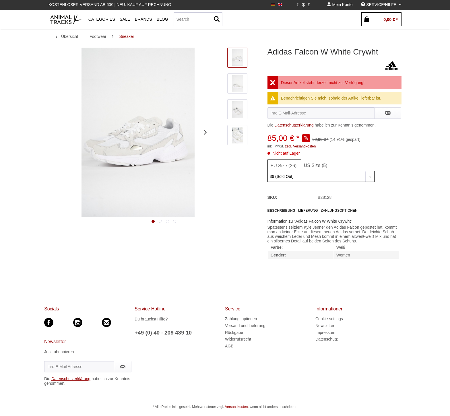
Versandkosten (236, 407)
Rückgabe (234, 332)
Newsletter (324, 325)
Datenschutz (326, 339)
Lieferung (308, 211)
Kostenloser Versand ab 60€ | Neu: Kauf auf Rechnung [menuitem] (110, 4)
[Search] (198, 19)
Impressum (325, 332)
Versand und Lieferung (245, 325)
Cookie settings (329, 318)
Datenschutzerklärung (293, 125)
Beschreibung (281, 211)
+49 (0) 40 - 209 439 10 (163, 333)
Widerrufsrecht (238, 339)
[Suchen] (216, 19)
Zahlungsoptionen (339, 211)
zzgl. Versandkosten (300, 146)
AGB (229, 346)
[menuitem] (340, 4)
